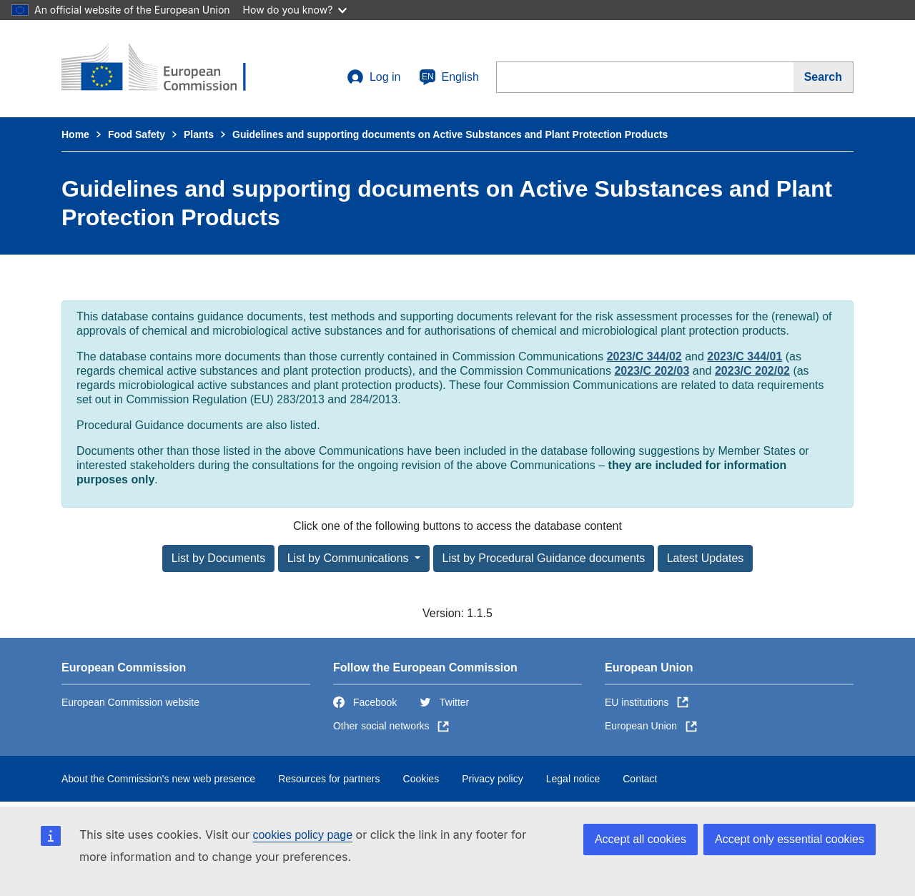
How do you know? (295, 10)
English (449, 77)
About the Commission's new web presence (158, 778)
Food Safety (136, 134)
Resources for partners (329, 778)
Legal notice (573, 778)
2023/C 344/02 (644, 356)
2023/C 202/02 (752, 371)
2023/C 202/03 (651, 371)
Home (75, 134)
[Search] (823, 77)
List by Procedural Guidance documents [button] (544, 558)
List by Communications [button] (349, 558)
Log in (374, 77)
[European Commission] (165, 68)
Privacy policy (492, 778)
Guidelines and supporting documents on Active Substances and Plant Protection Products (450, 134)
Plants (199, 134)
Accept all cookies (640, 839)
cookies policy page (302, 835)
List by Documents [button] (219, 558)
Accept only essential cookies (789, 839)
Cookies (421, 778)
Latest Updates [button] (705, 558)
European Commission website (130, 702)
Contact (640, 778)
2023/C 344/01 (744, 356)
